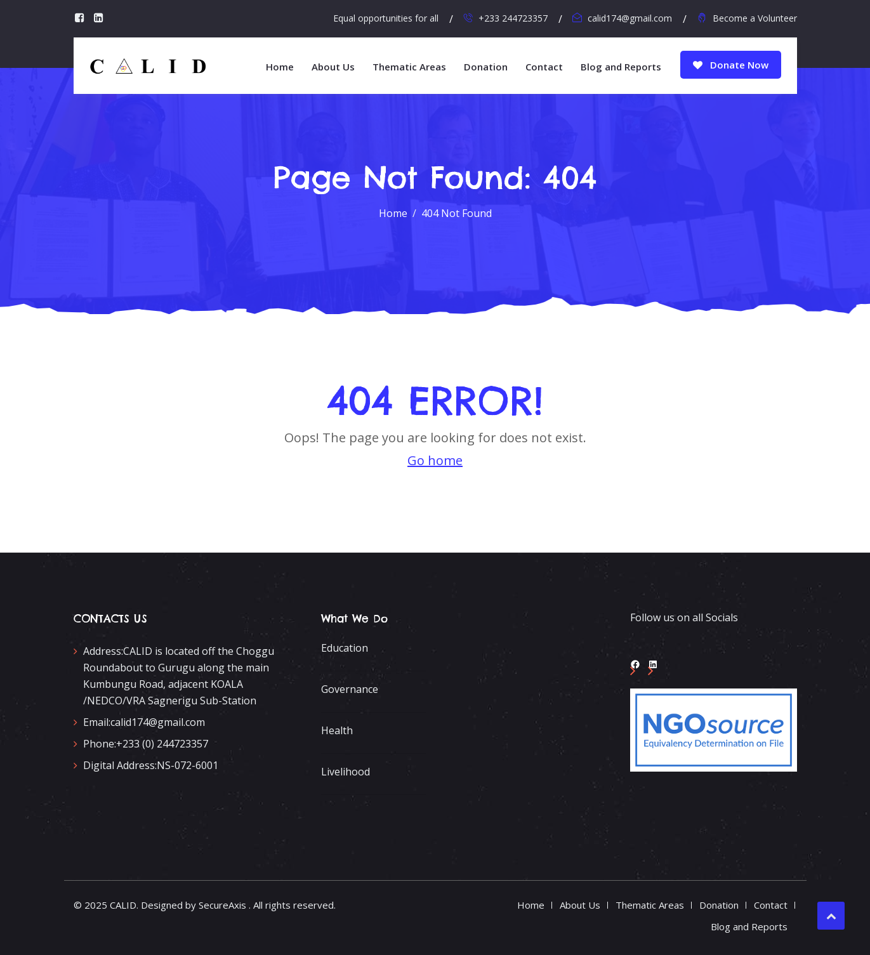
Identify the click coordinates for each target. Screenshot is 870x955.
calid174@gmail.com (630, 18)
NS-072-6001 (150, 765)
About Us (333, 66)
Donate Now (730, 64)
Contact (544, 66)
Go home (435, 460)
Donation (486, 66)
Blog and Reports (621, 66)
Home (280, 66)
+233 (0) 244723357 (145, 744)
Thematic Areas (409, 66)
